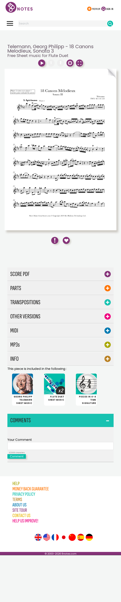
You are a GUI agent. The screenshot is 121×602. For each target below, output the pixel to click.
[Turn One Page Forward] (88, 74)
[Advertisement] (60, 36)
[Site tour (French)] (55, 584)
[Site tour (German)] (89, 584)
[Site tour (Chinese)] (72, 584)
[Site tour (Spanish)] (81, 584)
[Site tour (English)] (38, 584)
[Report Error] (54, 240)
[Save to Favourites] (66, 240)
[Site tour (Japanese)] (64, 584)
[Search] (110, 24)
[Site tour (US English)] (47, 584)
